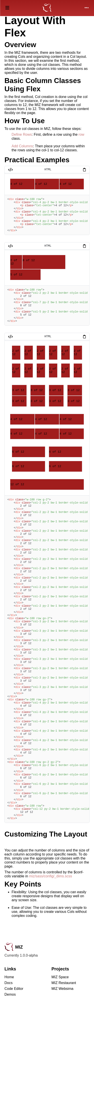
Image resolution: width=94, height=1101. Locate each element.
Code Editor (13, 1082)
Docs (8, 1076)
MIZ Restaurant (63, 1076)
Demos (10, 1088)
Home (9, 1071)
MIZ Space (60, 1071)
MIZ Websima (62, 1082)
